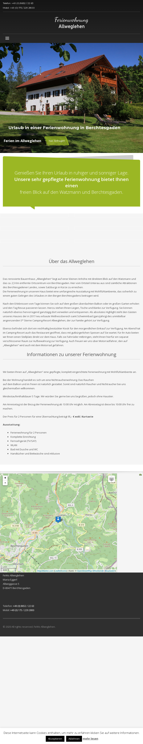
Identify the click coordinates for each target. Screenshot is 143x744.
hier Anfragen (57, 140)
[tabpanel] (71, 98)
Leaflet (58, 571)
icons (63, 571)
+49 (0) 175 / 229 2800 (22, 7)
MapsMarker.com (45, 571)
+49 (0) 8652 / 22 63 (22, 3)
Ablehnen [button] (74, 738)
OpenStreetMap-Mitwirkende (90, 571)
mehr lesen (90, 738)
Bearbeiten (110, 571)
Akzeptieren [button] (55, 738)
